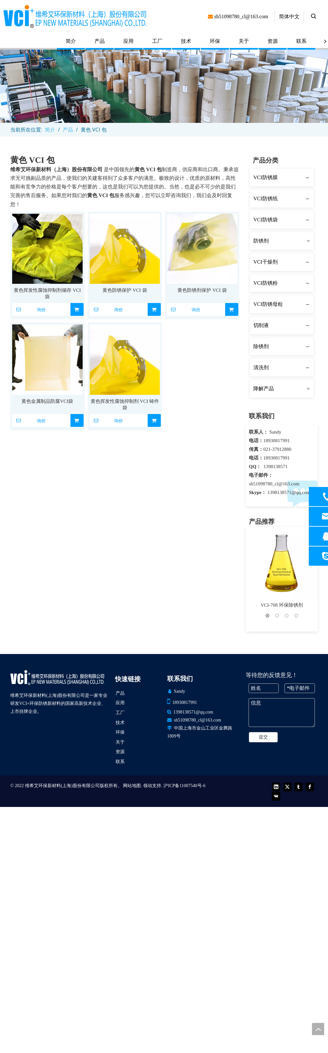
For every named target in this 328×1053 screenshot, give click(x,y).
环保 (215, 41)
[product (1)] (164, 86)
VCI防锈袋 (265, 219)
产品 (99, 41)
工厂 (157, 41)
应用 (128, 41)
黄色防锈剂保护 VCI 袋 (201, 290)
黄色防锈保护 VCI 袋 (124, 290)
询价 (29, 309)
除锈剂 (261, 346)
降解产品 (263, 388)
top (318, 1029)
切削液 (261, 325)
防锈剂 (261, 240)
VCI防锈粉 (265, 283)
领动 (147, 1014)
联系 (301, 41)
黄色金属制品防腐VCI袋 (47, 401)
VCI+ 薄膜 (281, 687)
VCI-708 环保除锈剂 (281, 605)
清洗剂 (261, 367)
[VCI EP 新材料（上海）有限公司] (57, 906)
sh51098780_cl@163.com (274, 483)
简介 (71, 41)
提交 (263, 965)
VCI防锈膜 (265, 177)
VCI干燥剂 (265, 262)
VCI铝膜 (282, 852)
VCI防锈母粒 (268, 304)
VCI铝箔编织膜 (282, 770)
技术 (186, 41)
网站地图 (132, 1014)
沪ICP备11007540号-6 (184, 1014)
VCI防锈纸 (265, 198)
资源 (272, 41)
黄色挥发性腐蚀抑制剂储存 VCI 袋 (47, 293)
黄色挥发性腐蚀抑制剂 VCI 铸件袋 (125, 404)
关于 (244, 41)
